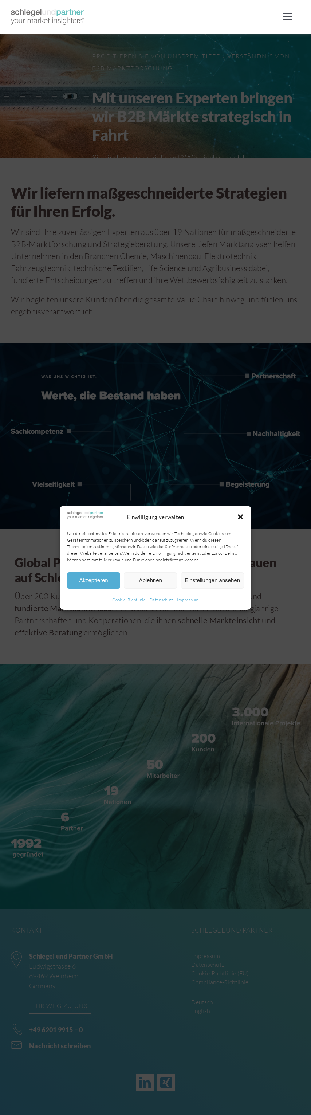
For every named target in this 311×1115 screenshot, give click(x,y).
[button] (240, 517)
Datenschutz (161, 599)
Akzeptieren (93, 580)
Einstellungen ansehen (212, 580)
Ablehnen (150, 580)
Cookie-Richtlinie (129, 599)
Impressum (188, 599)
